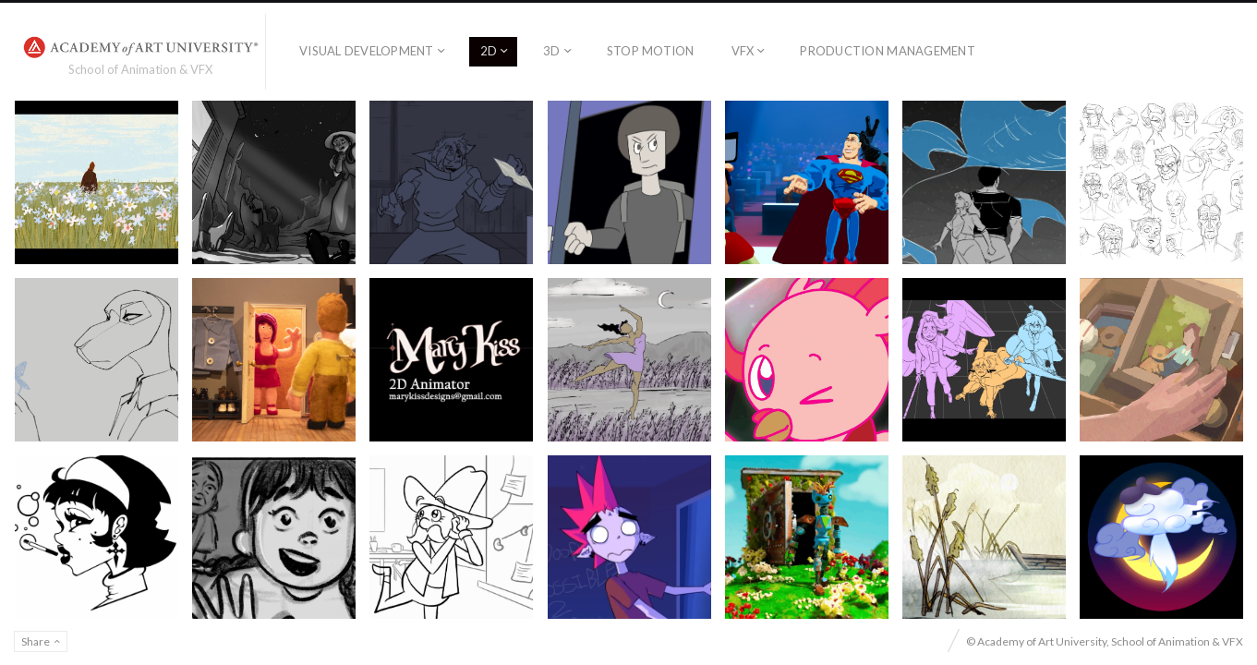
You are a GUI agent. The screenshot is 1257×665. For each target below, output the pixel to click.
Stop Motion (651, 50)
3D (552, 50)
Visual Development (366, 50)
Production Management (887, 50)
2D (489, 50)
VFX (743, 50)
